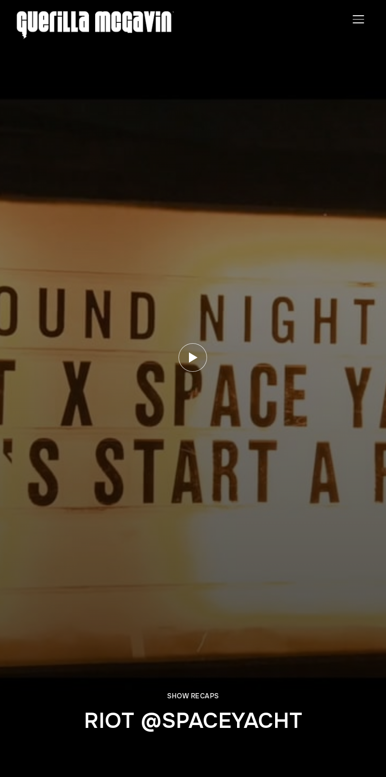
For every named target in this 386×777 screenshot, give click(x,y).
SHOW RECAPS (193, 696)
